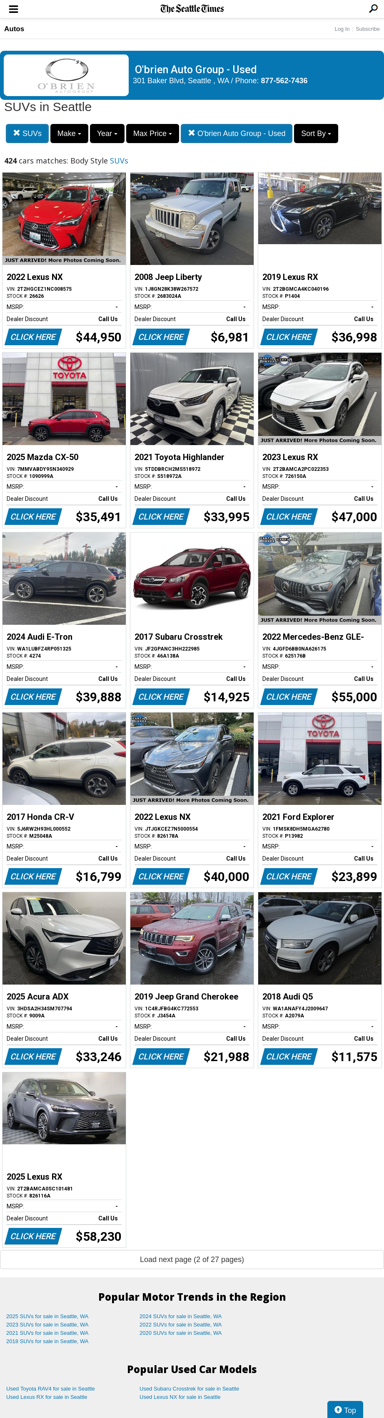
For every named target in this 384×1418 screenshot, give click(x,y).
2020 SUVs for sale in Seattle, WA (181, 1333)
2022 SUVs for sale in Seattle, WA (181, 1324)
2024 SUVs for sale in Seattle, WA (181, 1316)
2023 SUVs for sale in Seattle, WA (47, 1324)
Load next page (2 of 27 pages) (192, 1259)
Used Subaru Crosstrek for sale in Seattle (189, 1389)
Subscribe (368, 29)
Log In (341, 29)
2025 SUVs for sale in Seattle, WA (47, 1316)
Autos (14, 29)
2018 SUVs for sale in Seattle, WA (47, 1341)
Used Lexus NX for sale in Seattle (180, 1397)
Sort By (316, 133)
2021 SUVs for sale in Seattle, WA (47, 1333)
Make (69, 133)
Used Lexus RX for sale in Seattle (46, 1397)
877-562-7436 (284, 81)
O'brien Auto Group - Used (237, 133)
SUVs (27, 133)
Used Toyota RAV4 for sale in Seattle (50, 1389)
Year (107, 133)
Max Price (152, 133)
